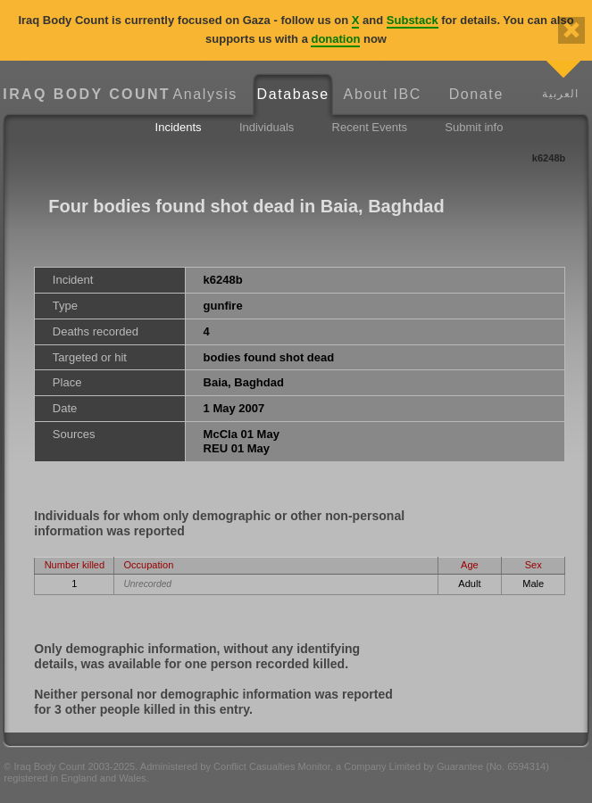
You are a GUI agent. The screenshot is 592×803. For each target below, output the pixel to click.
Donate (476, 94)
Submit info (474, 127)
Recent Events (370, 127)
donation (335, 39)
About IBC (382, 94)
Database (293, 94)
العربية (560, 93)
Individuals (266, 127)
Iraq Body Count (82, 94)
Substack (412, 20)
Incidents (178, 127)
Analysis (205, 94)
